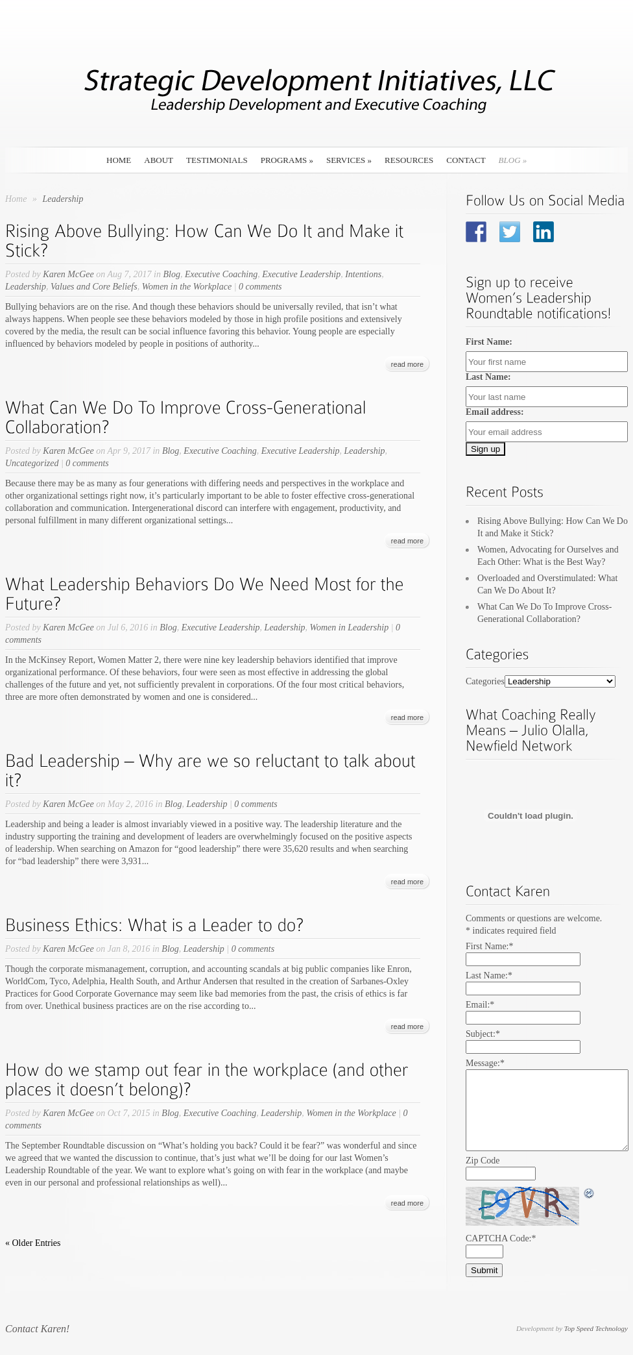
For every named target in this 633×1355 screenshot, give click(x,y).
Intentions (363, 274)
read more (407, 364)
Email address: (495, 412)
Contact (465, 160)
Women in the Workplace (187, 287)
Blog (513, 160)
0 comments (260, 287)
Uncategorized (31, 463)
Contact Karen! (37, 1328)
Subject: (483, 1034)
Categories (485, 681)
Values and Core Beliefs (94, 287)
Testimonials (217, 160)
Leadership (25, 287)
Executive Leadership (301, 274)
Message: (485, 1063)
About (158, 160)
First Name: (489, 342)
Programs (287, 160)
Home (118, 160)
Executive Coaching (221, 274)
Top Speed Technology (596, 1328)
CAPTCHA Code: (501, 1238)
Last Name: (488, 377)
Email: (480, 1005)
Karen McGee (68, 274)
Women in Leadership (349, 627)
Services (349, 160)
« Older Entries (33, 1243)
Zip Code (483, 1160)
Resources (409, 160)
